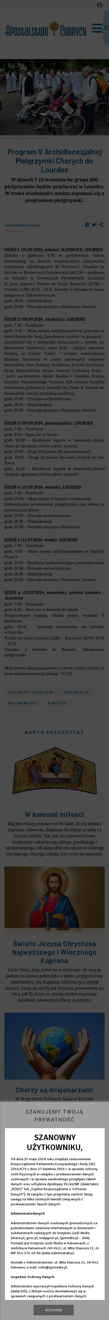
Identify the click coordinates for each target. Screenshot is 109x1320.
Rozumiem (53, 1310)
